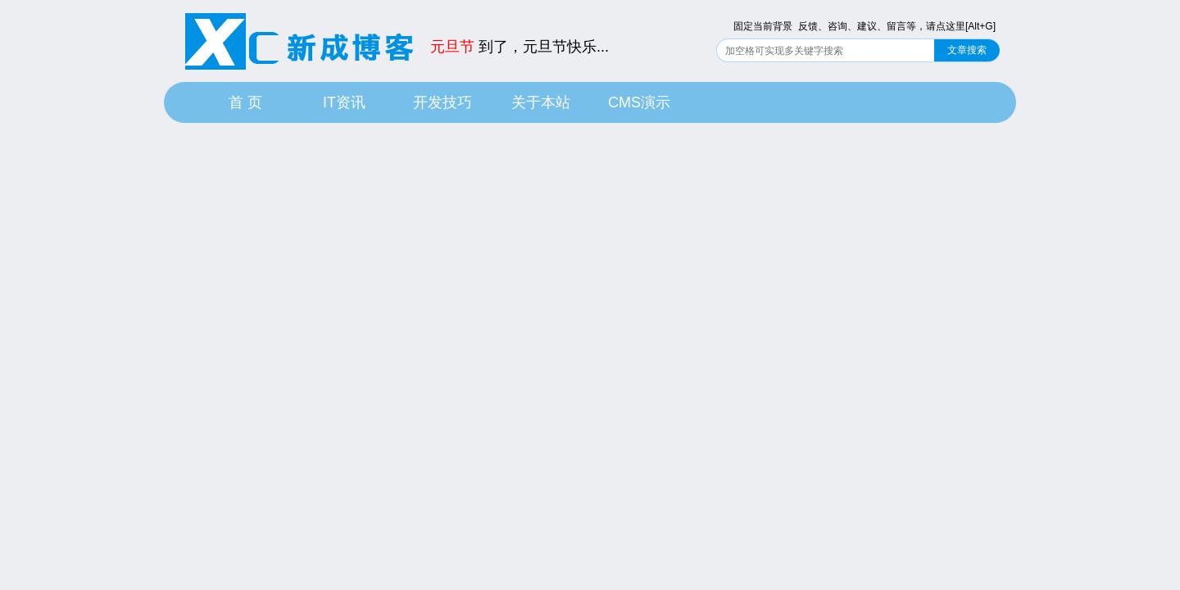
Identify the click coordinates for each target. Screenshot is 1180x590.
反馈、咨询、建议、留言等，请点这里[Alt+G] (897, 26)
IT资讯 (344, 102)
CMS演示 (639, 102)
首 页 (245, 102)
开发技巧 (442, 102)
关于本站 (540, 102)
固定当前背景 (762, 26)
